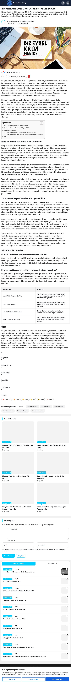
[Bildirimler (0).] (68, 3)
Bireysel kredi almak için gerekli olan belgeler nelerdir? (21, 132)
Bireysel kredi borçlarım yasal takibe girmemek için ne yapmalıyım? (25, 134)
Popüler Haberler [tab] (18, 563)
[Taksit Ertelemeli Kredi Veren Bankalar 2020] (35, 590)
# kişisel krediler (58, 406)
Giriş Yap (21, 556)
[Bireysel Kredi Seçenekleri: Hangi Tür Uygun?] (18, 466)
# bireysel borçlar (32, 406)
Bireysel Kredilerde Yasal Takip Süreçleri (16, 126)
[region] (35, 675)
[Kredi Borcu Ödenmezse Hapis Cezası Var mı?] (35, 571)
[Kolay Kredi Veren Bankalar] (35, 628)
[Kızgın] (50, 399)
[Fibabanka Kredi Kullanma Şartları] (35, 599)
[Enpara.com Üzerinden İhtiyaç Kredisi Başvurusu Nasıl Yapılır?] (35, 656)
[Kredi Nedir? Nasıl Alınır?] (35, 581)
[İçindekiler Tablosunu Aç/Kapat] (41, 123)
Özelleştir (12, 679)
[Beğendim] (6, 399)
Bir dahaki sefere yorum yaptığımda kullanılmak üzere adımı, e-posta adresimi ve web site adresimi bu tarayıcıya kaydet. (35, 550)
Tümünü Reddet (33, 679)
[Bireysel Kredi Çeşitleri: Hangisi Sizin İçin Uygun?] (53, 436)
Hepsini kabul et (57, 679)
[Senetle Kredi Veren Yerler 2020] (35, 618)
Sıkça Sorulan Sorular (10, 130)
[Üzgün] (41, 399)
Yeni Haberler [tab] (52, 563)
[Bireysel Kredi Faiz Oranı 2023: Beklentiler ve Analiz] (18, 436)
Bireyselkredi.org (13, 21)
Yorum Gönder (8, 556)
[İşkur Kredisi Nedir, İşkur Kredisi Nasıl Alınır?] (35, 646)
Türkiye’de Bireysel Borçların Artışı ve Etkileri (17, 128)
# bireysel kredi (45, 406)
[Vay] (32, 399)
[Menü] (3, 3)
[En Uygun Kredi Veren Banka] (35, 637)
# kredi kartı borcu (8, 411)
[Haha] (25, 399)
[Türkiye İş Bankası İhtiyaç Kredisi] (35, 609)
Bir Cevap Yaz (9, 521)
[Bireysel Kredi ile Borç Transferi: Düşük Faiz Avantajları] (53, 497)
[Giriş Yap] (63, 3)
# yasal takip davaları (38, 411)
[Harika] (16, 399)
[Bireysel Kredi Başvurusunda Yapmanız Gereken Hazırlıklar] (18, 497)
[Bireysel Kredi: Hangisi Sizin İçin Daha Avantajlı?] (53, 466)
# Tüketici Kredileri (22, 411)
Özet (5, 136)
